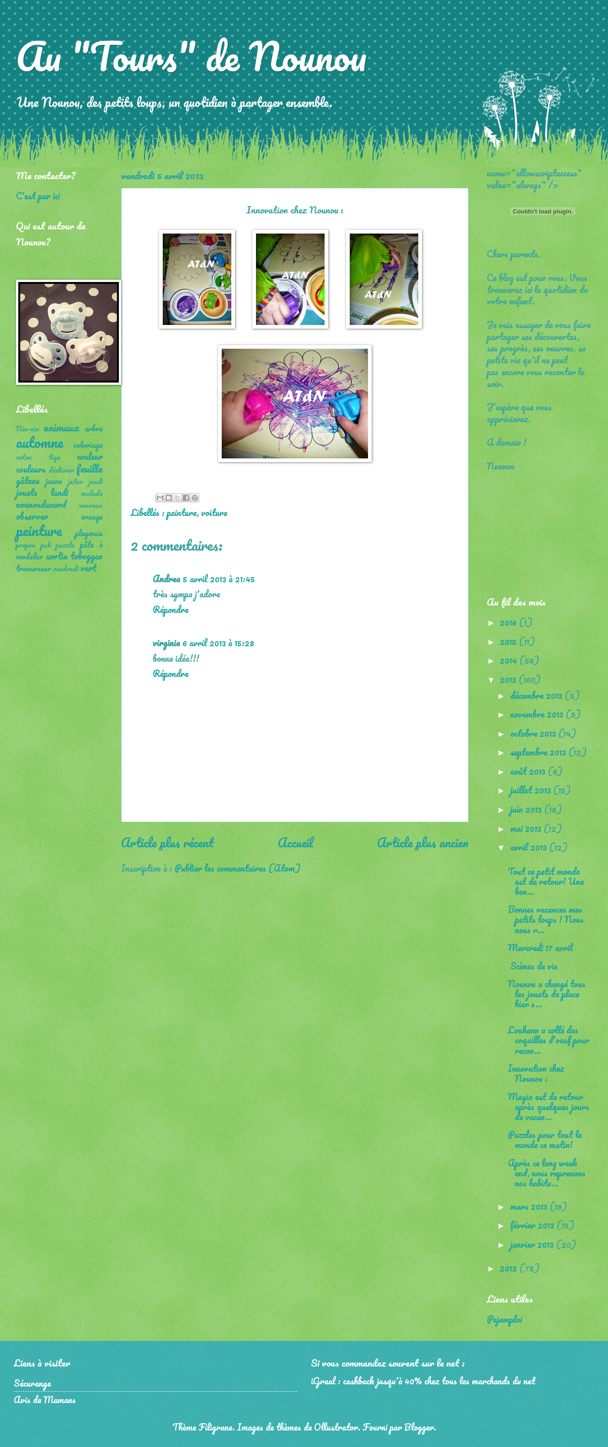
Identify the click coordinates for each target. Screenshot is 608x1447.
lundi (59, 492)
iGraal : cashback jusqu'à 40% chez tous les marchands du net (423, 1380)
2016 (509, 622)
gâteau (28, 480)
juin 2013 (527, 809)
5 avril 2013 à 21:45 (219, 578)
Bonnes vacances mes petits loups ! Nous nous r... (546, 919)
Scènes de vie (532, 965)
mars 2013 (529, 1206)
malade (92, 493)
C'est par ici (38, 195)
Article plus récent (167, 842)
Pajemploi (504, 1319)
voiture (214, 512)
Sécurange (32, 1383)
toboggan (86, 555)
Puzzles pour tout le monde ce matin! (544, 1139)
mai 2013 (527, 828)
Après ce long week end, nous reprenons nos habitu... (547, 1172)
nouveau (91, 505)
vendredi (66, 569)
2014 (509, 660)
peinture (182, 512)
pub (46, 545)
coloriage (88, 445)
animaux (61, 427)
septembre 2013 (539, 752)
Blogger (419, 1427)
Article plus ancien (423, 842)
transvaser (33, 568)
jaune (54, 481)
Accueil (295, 842)
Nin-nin (27, 429)
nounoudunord (41, 504)
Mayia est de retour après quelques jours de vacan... (548, 1106)
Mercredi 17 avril (540, 947)
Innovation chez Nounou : (536, 1073)
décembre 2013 (537, 695)
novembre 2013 (537, 714)
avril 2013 (529, 847)
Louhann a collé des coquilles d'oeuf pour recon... (548, 1039)
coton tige (38, 457)
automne (39, 442)
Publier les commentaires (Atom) (237, 868)
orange (92, 516)
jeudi (96, 481)
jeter (75, 481)
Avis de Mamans (45, 1399)
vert (88, 567)
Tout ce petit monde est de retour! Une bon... (546, 881)
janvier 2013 (533, 1244)
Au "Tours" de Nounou (191, 56)
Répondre (170, 609)
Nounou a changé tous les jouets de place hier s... (547, 993)
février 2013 (533, 1225)
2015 (509, 641)
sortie (56, 555)
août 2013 (529, 771)
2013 (509, 679)
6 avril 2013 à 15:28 (218, 642)
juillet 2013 (531, 789)
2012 (509, 1268)
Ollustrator (336, 1427)
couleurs (31, 469)
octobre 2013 (534, 733)
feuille (89, 468)
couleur (90, 456)
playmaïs (89, 533)
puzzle (65, 545)
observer (32, 516)
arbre (94, 428)
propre (25, 545)
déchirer (61, 470)
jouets (26, 492)
